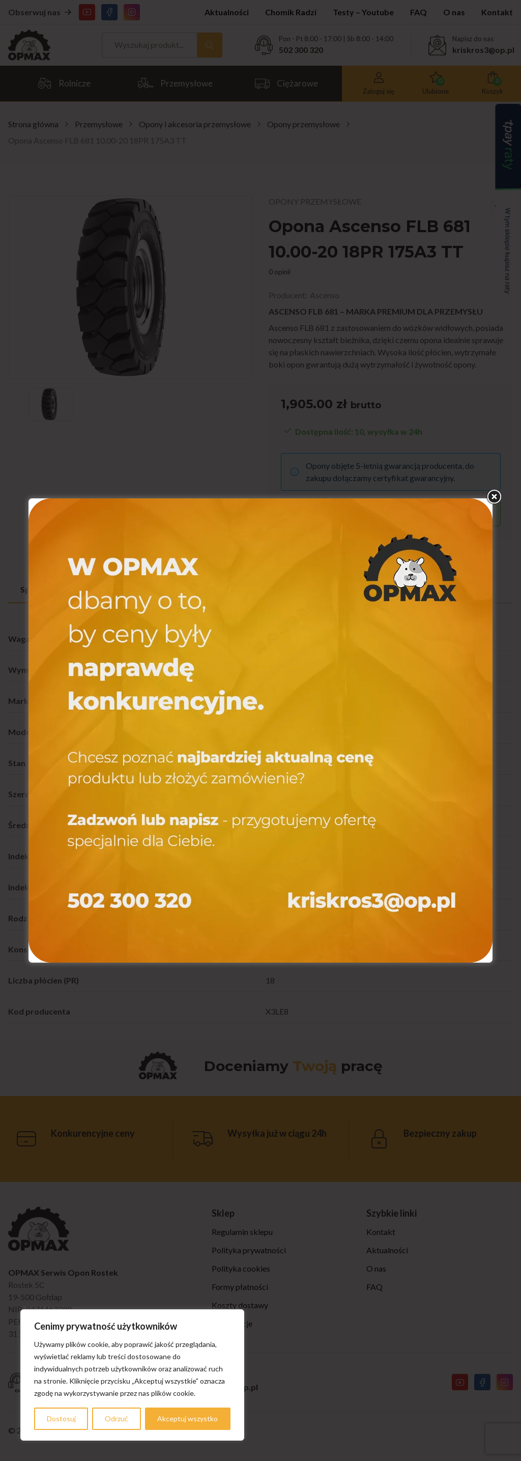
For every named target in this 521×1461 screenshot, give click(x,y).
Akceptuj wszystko (187, 1418)
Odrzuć (116, 1418)
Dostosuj (61, 1418)
